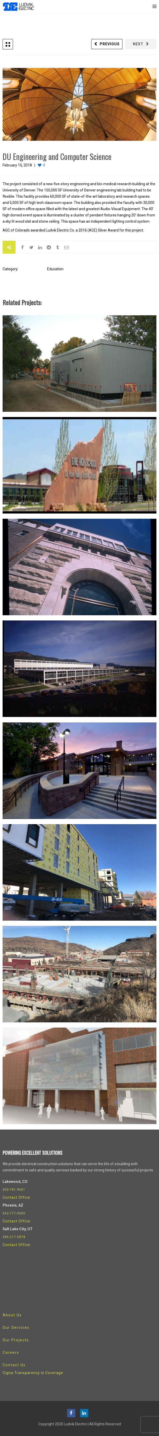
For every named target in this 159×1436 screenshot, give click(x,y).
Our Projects (16, 1340)
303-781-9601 (14, 1189)
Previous (110, 44)
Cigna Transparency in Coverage (33, 1373)
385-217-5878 (14, 1237)
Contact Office (16, 1197)
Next (138, 44)
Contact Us (14, 1365)
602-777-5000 (14, 1213)
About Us (12, 1315)
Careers (11, 1352)
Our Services (16, 1327)
